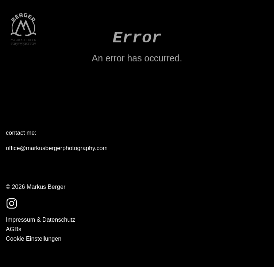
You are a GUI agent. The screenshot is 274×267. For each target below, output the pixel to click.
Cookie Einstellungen (33, 238)
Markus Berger (46, 186)
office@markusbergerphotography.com (57, 148)
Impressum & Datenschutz (40, 219)
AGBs (13, 229)
